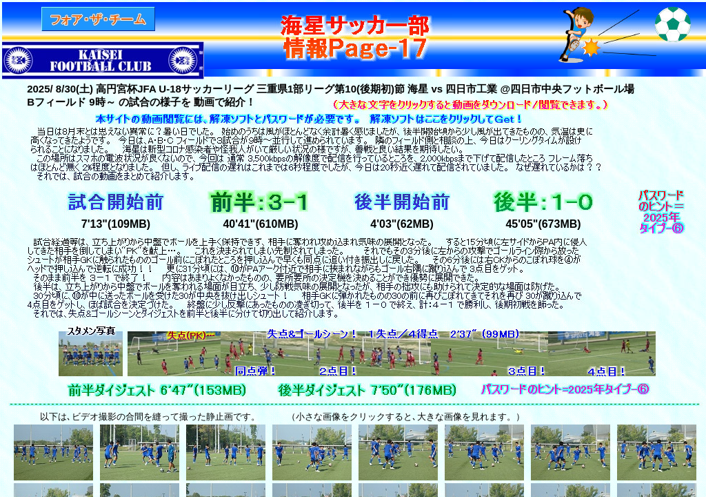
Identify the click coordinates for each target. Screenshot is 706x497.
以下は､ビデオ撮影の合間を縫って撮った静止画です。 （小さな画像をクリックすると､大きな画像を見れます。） (278, 416)
